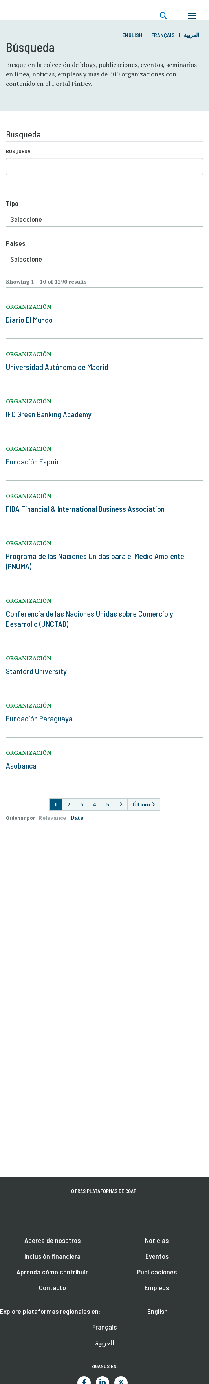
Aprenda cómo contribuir (52, 1271)
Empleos (157, 1287)
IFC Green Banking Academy (49, 414)
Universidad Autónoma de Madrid (57, 367)
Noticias (157, 1240)
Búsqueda (18, 151)
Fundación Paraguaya (39, 718)
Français (163, 35)
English (132, 35)
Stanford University (36, 671)
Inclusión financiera (52, 1256)
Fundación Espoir (32, 461)
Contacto (52, 1287)
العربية (191, 35)
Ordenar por (20, 817)
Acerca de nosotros (52, 1240)
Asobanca (21, 765)
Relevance (52, 817)
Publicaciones (157, 1271)
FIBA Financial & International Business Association (85, 508)
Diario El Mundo (29, 319)
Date (77, 817)
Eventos (157, 1256)
